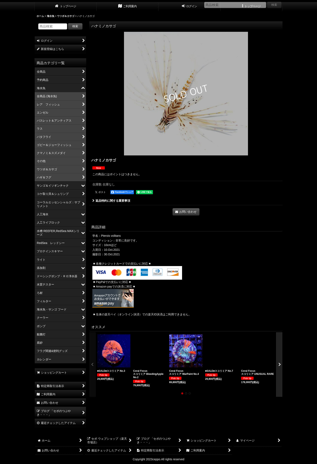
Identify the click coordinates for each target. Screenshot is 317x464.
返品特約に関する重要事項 (111, 200)
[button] (92, 364)
